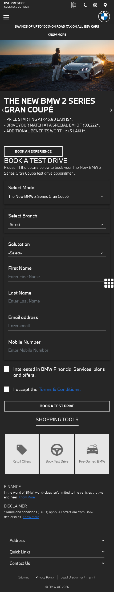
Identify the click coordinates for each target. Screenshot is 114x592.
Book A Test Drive (57, 406)
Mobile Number (24, 342)
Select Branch (22, 216)
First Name (20, 268)
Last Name (19, 293)
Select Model (21, 188)
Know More (57, 35)
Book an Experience (33, 151)
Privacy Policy (45, 577)
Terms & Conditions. (60, 389)
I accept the (42, 389)
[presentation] (2, 110)
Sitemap (23, 577)
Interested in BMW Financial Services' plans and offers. (54, 372)
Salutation (19, 244)
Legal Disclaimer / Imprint (77, 577)
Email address (23, 317)
